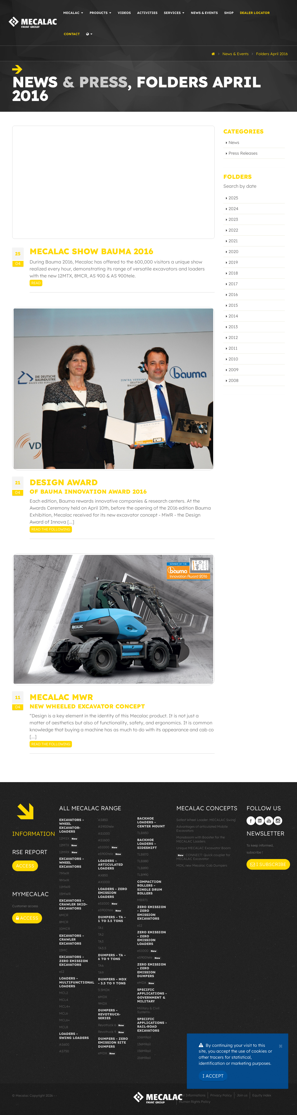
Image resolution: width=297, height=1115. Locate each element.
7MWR (64, 873)
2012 (233, 337)
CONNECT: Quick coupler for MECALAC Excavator (203, 857)
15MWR (64, 894)
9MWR (64, 880)
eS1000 (108, 847)
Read (36, 283)
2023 (233, 219)
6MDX (102, 997)
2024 (233, 208)
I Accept (213, 1076)
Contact (73, 34)
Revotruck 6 (111, 1025)
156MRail (144, 1051)
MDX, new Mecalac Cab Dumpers (201, 865)
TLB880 (142, 861)
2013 (233, 326)
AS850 (103, 820)
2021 (233, 240)
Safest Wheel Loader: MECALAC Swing (206, 820)
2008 (233, 380)
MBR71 (142, 900)
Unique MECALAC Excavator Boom (203, 848)
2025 (233, 198)
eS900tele (110, 854)
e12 (61, 972)
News (234, 142)
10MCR (64, 929)
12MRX (69, 852)
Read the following (50, 529)
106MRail (144, 1037)
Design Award (64, 482)
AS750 (64, 1051)
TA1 (100, 928)
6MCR (63, 915)
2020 (233, 251)
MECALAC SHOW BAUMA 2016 (91, 251)
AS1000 (104, 833)
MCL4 (63, 1000)
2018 (233, 273)
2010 (233, 359)
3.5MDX (104, 990)
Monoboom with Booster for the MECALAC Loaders (200, 839)
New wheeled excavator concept (87, 706)
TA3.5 (102, 948)
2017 (233, 283)
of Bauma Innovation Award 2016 (88, 491)
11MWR (64, 887)
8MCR (63, 922)
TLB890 (142, 868)
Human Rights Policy (194, 1102)
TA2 (101, 934)
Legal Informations (190, 1095)
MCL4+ (64, 1006)
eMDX (107, 1053)
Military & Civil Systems (148, 1010)
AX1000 (104, 882)
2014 (233, 316)
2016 (233, 294)
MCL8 (63, 1027)
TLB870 (142, 854)
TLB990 (142, 875)
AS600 (64, 1044)
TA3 (101, 941)
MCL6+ (64, 1020)
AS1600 (104, 840)
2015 (233, 305)
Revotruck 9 (111, 1032)
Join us (242, 1095)
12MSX (69, 838)
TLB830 (142, 833)
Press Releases (243, 153)
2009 (233, 369)
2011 (233, 348)
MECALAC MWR (61, 697)
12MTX (68, 845)
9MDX (102, 1004)
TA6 (101, 966)
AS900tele (106, 826)
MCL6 (63, 1013)
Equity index (261, 1095)
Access (25, 866)
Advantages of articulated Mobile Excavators (202, 828)
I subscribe (268, 864)
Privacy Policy (221, 1095)
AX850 (103, 875)
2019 (233, 262)
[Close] (280, 1045)
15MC (63, 950)
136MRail (144, 1044)
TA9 (101, 972)
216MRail (144, 1058)
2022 (233, 230)
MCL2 (63, 993)
